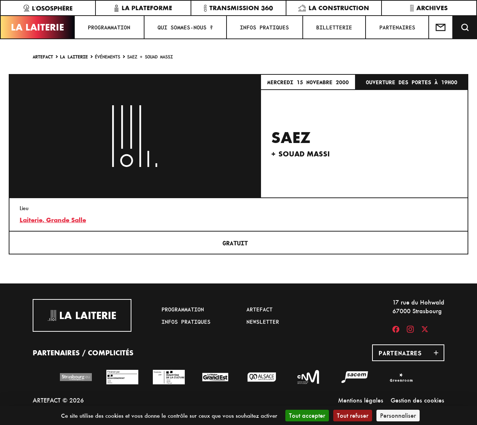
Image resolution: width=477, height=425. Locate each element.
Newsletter (262, 321)
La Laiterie (37, 27)
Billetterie (334, 27)
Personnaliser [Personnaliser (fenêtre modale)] (398, 415)
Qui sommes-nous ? (185, 27)
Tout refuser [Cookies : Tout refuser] (352, 415)
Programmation (109, 27)
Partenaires (397, 27)
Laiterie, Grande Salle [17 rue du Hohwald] (53, 220)
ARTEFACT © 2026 (58, 400)
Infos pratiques (264, 27)
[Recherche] (465, 27)
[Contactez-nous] (441, 27)
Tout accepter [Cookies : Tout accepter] (307, 415)
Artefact (43, 56)
